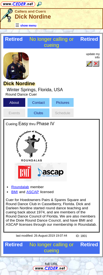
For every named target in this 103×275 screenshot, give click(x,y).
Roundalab (20, 187)
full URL (51, 264)
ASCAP (32, 192)
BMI (14, 192)
